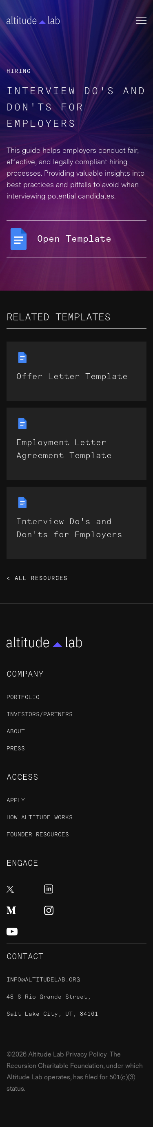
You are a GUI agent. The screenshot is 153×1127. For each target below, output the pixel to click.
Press (16, 748)
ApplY (16, 800)
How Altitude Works (40, 817)
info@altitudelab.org (43, 979)
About (16, 731)
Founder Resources (38, 834)
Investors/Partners (40, 714)
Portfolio (23, 697)
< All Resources (37, 578)
